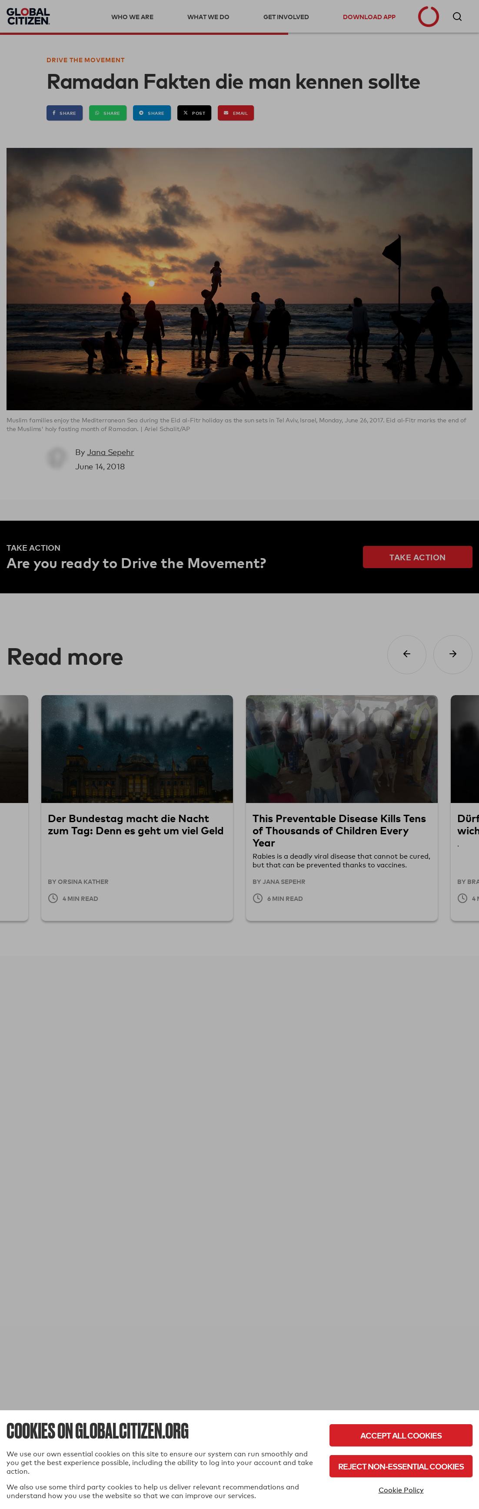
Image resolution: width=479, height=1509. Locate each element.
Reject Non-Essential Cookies (401, 1466)
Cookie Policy (401, 1490)
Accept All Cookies (401, 1435)
